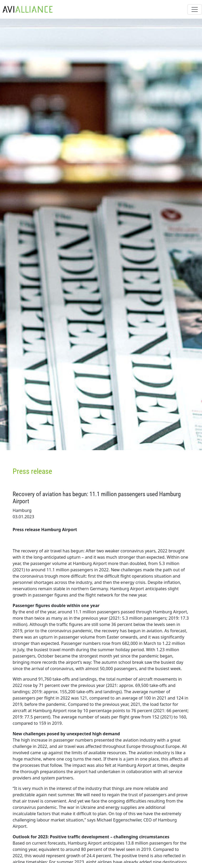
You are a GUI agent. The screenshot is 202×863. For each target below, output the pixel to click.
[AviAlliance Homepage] (26, 9)
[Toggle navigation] (194, 9)
